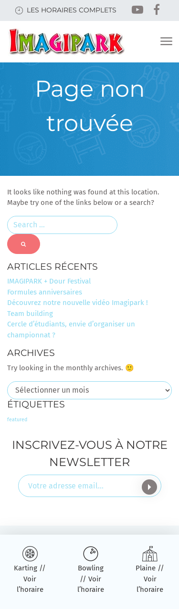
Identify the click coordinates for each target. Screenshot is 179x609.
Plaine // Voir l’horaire (150, 579)
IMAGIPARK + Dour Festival (49, 281)
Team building (30, 313)
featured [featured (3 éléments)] (17, 419)
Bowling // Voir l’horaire (90, 579)
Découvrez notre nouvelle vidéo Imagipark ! (77, 302)
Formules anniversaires (44, 292)
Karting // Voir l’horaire (30, 579)
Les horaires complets (71, 10)
